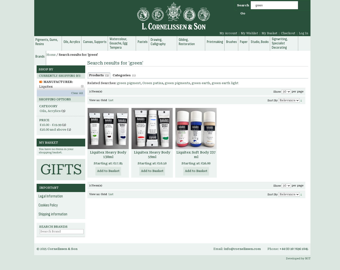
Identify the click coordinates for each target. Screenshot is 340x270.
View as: (94, 100)
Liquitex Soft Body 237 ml (196, 154)
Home (51, 54)
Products (99, 75)
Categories (124, 75)
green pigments (177, 83)
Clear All (77, 93)
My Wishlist (249, 33)
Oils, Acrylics (50, 111)
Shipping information (52, 214)
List (110, 100)
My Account (228, 33)
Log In (303, 33)
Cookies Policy (48, 205)
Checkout (288, 33)
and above (53, 129)
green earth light (225, 83)
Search (243, 5)
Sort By (273, 100)
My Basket (269, 33)
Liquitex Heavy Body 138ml (108, 154)
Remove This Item (82, 86)
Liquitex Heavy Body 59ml (152, 154)
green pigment (129, 83)
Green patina (152, 83)
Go (242, 13)
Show (277, 91)
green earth (201, 83)
